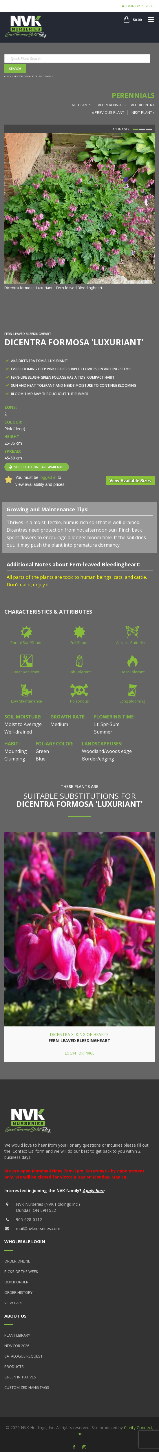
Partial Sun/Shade (26, 642)
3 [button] (149, 129)
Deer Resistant (26, 671)
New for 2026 (16, 1345)
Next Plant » (143, 112)
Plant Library (17, 1335)
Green (42, 751)
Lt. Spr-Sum (106, 724)
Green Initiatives (20, 1377)
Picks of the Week (21, 1271)
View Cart (13, 1302)
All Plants (82, 104)
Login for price (79, 1053)
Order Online (17, 1261)
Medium (59, 724)
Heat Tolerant (132, 671)
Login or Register (138, 6)
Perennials (133, 95)
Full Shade (79, 642)
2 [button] (142, 129)
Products (14, 1366)
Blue (40, 759)
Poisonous (79, 701)
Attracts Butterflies (132, 642)
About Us (15, 1316)
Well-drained (18, 732)
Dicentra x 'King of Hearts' (79, 1034)
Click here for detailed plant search (29, 76)
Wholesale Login (24, 1241)
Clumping (14, 759)
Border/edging (98, 759)
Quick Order (16, 1282)
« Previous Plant (108, 112)
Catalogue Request (23, 1356)
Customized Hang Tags (26, 1387)
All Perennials (112, 104)
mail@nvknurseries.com (38, 1228)
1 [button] (135, 129)
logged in (47, 477)
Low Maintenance (26, 701)
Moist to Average (23, 724)
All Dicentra (143, 104)
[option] (79, 212)
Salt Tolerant (79, 671)
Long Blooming (132, 701)
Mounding (15, 751)
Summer (103, 732)
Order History (18, 1292)
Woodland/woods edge (107, 751)
